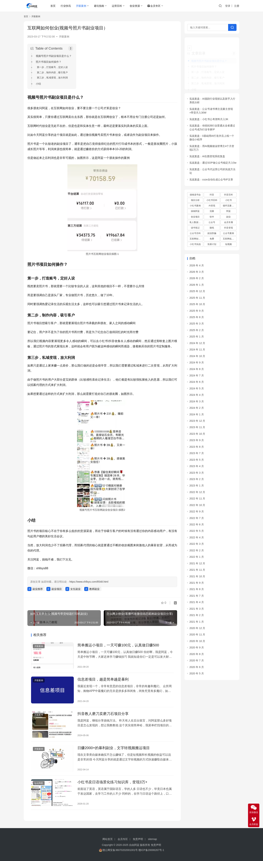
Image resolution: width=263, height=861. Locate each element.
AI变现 (212, 200)
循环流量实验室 (229, 200)
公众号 (212, 217)
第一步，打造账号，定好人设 (52, 67)
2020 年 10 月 (197, 636)
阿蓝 (228, 206)
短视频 (228, 239)
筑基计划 (211, 239)
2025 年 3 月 (196, 318)
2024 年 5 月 (196, 383)
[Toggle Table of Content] (70, 48)
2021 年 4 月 (196, 597)
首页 (53, 5)
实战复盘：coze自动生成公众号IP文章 (211, 174)
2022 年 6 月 (196, 519)
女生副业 (75, 589)
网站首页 (107, 839)
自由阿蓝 (134, 844)
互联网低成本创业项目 (229, 233)
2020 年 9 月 (196, 642)
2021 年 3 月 (196, 603)
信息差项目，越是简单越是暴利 (103, 679)
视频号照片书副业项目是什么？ (54, 55)
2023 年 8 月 (196, 441)
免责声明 (138, 839)
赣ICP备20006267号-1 (151, 850)
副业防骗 (211, 228)
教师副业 (94, 589)
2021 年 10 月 (197, 571)
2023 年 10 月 (197, 428)
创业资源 (135, 5)
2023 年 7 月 (196, 448)
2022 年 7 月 (196, 512)
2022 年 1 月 (196, 551)
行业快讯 (66, 5)
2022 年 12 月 (197, 486)
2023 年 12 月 (197, 415)
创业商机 (38, 783)
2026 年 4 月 (196, 260)
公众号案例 (228, 228)
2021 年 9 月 (196, 577)
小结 (38, 83)
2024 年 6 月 (196, 376)
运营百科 (117, 5)
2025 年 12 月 (197, 286)
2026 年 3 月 (196, 266)
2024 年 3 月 (196, 396)
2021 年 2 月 (196, 610)
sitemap (152, 839)
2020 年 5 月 (196, 668)
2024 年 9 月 (196, 357)
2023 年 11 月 (197, 422)
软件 (212, 211)
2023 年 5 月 (196, 454)
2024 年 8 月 (196, 363)
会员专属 (228, 217)
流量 (212, 206)
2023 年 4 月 (196, 461)
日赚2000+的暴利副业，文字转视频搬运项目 (113, 748)
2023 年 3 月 (196, 467)
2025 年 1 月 (196, 331)
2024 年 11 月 (197, 344)
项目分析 (195, 195)
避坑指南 (99, 5)
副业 (228, 211)
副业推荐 (38, 589)
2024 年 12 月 (197, 337)
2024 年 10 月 (197, 350)
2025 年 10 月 (197, 299)
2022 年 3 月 (196, 538)
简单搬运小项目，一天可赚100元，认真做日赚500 (118, 645)
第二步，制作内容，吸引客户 (52, 72)
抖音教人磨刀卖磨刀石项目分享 (103, 714)
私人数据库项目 (196, 217)
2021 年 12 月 (197, 558)
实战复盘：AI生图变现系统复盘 (207, 151)
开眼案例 (81, 5)
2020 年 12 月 (197, 623)
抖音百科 (228, 189)
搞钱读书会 (195, 189)
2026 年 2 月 (196, 273)
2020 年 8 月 (196, 648)
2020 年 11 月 (197, 629)
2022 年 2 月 (196, 545)
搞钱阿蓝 (195, 206)
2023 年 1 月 (196, 480)
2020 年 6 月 (196, 661)
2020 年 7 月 (196, 655)
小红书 (228, 195)
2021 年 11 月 (197, 564)
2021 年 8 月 (196, 584)
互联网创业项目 (196, 233)
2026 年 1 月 (196, 279)
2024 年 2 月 (196, 402)
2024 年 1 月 (196, 409)
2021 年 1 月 (196, 616)
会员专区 (154, 6)
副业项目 (57, 589)
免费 (212, 233)
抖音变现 (228, 222)
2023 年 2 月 (196, 474)
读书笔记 (195, 222)
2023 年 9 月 (196, 435)
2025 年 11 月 (197, 292)
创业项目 (195, 211)
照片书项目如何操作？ (48, 61)
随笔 (212, 222)
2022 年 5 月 (196, 525)
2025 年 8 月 (196, 312)
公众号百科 (195, 228)
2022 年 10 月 (197, 499)
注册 (236, 5)
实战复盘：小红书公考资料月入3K (208, 113)
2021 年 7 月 (196, 590)
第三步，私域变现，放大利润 (52, 77)
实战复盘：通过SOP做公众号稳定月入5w (212, 157)
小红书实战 (195, 239)
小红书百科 (211, 195)
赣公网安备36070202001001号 (120, 850)
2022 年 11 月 (197, 493)
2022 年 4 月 (196, 532)
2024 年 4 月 (196, 389)
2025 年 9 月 (196, 305)
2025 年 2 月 (196, 325)
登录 (227, 5)
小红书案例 (195, 200)
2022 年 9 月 (196, 506)
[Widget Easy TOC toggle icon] (234, 48)
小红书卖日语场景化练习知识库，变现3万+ (112, 782)
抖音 (212, 189)
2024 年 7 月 (196, 370)
